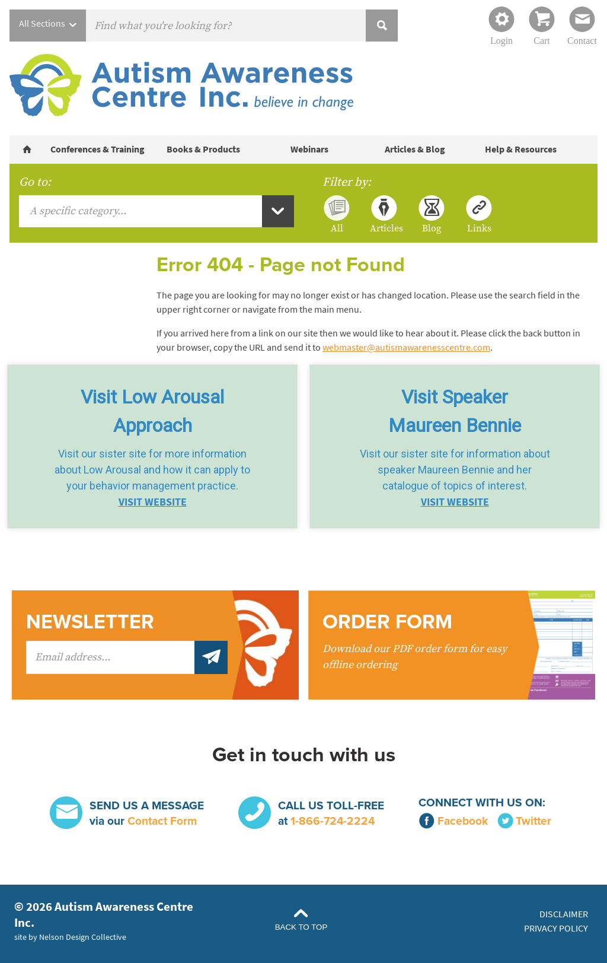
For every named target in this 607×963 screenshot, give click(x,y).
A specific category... (78, 211)
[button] (152, 446)
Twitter (524, 821)
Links (479, 228)
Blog (431, 228)
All (337, 228)
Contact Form (162, 821)
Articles (384, 228)
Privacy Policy (556, 928)
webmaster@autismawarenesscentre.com (406, 347)
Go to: (35, 182)
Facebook (453, 821)
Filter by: (346, 182)
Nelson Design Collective (82, 937)
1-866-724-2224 (332, 821)
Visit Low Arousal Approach (152, 411)
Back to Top (301, 927)
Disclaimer (563, 914)
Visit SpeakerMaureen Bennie (454, 411)
